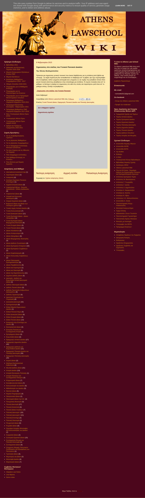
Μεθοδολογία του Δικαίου (15, 388)
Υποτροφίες (120, 250)
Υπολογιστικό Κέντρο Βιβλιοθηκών (128, 160)
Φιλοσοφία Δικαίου (12, 459)
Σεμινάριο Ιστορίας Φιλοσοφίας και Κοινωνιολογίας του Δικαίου (17, 429)
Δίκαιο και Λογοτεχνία (13, 268)
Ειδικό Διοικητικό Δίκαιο (14, 314)
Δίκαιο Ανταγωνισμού (13, 233)
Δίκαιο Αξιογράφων (12, 236)
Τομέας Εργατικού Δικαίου (125, 122)
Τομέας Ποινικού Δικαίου (124, 130)
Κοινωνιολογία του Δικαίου (15, 386)
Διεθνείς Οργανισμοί (13, 295)
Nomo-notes (10, 477)
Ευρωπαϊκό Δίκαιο (12, 337)
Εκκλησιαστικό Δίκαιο (13, 327)
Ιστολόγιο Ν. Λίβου (122, 195)
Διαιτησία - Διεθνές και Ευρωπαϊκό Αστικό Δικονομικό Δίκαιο (16, 280)
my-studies (120, 152)
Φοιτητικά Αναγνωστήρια (124, 208)
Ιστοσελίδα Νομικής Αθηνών (126, 144)
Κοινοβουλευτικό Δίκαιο (14, 383)
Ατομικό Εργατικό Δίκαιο (14, 201)
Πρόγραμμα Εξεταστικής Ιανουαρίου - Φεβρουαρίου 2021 (17, 106)
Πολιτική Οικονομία (12, 420)
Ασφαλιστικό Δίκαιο (12, 194)
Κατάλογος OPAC (122, 165)
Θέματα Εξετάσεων (12, 77)
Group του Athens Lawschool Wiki (127, 101)
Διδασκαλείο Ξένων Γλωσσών (126, 213)
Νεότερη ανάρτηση (45, 173)
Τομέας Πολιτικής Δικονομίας (126, 125)
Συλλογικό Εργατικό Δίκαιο (15, 437)
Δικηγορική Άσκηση (123, 238)
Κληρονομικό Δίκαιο (13, 380)
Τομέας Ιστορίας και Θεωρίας (126, 135)
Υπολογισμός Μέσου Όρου (15, 118)
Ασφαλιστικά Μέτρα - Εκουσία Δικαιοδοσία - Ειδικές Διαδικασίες (17, 188)
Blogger (80, 491)
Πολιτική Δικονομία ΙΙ (13, 415)
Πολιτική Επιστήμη (12, 418)
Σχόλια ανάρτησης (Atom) (54, 178)
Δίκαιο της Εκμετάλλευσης (15, 273)
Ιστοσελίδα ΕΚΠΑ (122, 149)
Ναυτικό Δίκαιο (11, 391)
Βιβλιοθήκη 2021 (12, 65)
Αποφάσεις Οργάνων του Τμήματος (128, 235)
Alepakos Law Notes (13, 472)
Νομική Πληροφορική (13, 394)
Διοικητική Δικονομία (13, 302)
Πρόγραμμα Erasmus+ (124, 227)
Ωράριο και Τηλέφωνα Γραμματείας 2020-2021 (14, 127)
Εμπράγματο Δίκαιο (13, 334)
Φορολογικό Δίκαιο (12, 462)
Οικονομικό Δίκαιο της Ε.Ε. (15, 399)
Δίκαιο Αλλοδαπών (12, 231)
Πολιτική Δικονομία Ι (13, 412)
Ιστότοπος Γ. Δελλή (122, 185)
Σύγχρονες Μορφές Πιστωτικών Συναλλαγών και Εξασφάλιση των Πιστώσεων (17, 449)
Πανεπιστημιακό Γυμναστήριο (126, 216)
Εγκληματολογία (11, 304)
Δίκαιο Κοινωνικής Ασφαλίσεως (17, 256)
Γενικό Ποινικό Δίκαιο (49, 102)
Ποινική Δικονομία (12, 404)
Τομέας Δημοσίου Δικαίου (125, 127)
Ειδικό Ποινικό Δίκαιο (13, 320)
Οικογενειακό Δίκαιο (13, 396)
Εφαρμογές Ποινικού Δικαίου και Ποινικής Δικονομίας (76, 102)
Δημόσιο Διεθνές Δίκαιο (14, 276)
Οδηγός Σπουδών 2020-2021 (16, 84)
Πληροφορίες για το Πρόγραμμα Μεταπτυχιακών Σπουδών (17, 97)
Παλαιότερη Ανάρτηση (97, 173)
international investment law (15, 172)
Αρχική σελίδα (70, 173)
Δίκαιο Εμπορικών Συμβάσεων (16, 249)
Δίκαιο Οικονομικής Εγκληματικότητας (12, 261)
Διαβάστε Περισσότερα (122, 81)
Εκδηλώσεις (120, 240)
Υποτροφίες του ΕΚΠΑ (124, 224)
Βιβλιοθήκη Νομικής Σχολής (125, 162)
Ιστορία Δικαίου (11, 370)
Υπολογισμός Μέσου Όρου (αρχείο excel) (15, 122)
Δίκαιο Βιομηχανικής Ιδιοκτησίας (17, 239)
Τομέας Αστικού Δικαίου (124, 117)
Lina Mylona (10, 475)
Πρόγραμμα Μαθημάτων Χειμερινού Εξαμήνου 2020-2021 (17, 101)
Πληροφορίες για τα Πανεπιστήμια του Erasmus (15, 92)
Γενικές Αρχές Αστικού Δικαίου (16, 208)
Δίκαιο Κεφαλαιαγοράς (14, 253)
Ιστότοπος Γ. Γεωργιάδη (124, 182)
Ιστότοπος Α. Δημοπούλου (125, 187)
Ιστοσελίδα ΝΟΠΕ (122, 146)
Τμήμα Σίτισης (121, 211)
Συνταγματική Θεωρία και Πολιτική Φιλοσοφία (15, 441)
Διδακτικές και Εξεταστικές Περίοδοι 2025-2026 (15, 68)
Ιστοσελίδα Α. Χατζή (123, 201)
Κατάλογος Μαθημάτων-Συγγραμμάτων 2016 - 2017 (15, 80)
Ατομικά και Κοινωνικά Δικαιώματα (14, 197)
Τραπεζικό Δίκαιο (12, 454)
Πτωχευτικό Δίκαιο (12, 423)
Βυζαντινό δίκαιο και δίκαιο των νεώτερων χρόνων (17, 204)
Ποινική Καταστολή (12, 407)
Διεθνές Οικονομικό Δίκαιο (15, 285)
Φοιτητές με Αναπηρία (123, 221)
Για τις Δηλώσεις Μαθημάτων (16, 140)
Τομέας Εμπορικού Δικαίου (125, 119)
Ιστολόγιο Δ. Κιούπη (123, 193)
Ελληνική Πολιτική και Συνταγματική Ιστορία (13, 331)
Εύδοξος (119, 154)
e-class (118, 157)
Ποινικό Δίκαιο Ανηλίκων (14, 410)
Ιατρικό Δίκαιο (11, 360)
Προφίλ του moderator (123, 104)
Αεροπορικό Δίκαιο (12, 175)
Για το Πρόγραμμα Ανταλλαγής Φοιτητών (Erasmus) (16, 147)
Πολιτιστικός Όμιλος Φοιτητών (126, 219)
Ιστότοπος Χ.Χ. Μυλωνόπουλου (127, 198)
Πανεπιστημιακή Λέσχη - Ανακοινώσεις (124, 204)
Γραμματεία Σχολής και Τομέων (127, 114)
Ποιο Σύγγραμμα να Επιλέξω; (16, 155)
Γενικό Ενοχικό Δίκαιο (13, 225)
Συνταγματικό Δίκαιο (13, 445)
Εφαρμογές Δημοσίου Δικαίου (16, 342)
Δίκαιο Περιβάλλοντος (13, 265)
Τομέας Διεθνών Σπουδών (125, 133)
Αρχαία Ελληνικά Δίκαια (14, 185)
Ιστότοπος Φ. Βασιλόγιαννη (125, 179)
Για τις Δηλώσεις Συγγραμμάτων (17, 143)
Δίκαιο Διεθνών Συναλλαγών (16, 243)
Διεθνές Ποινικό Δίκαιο (14, 287)
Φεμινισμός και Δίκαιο (13, 456)
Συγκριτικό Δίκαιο (12, 435)
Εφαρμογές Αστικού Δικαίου (15, 340)
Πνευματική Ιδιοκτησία (14, 402)
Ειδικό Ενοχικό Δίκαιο (13, 317)
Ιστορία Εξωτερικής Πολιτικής (16, 373)
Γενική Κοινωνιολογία (13, 211)
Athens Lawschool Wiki (124, 168)
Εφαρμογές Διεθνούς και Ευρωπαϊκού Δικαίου (14, 348)
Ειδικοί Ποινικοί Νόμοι (13, 312)
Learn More (120, 6)
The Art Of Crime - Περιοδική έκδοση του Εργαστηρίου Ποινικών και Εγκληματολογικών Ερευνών (128, 172)
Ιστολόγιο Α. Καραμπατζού (125, 190)
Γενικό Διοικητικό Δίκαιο (14, 213)
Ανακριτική (10, 177)
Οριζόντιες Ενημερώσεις (124, 243)
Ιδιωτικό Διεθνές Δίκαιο (14, 368)
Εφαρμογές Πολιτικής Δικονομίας (17, 356)
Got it (129, 6)
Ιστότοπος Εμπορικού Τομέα (126, 177)
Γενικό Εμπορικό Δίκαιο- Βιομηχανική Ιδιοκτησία (14, 222)
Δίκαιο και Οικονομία (13, 270)
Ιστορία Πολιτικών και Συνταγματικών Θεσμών (14, 377)
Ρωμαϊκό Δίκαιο (11, 426)
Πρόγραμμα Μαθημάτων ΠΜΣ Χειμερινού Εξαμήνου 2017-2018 (17, 110)
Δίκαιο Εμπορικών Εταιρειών (16, 246)
